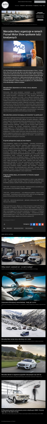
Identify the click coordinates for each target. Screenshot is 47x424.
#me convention (29, 228)
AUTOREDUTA (40, 1)
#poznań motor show (18, 228)
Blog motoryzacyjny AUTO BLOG (5, 5)
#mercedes (9, 228)
